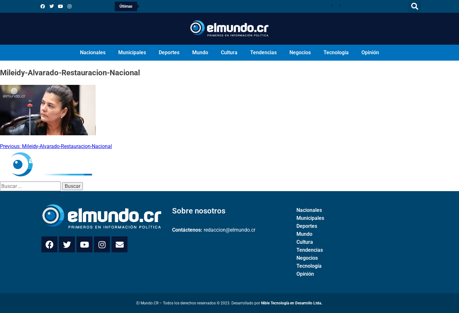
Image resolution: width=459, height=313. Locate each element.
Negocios (300, 52)
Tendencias (263, 52)
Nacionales (93, 52)
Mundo (200, 52)
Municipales (132, 52)
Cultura (229, 52)
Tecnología (336, 52)
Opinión (370, 52)
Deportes (169, 52)
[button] (414, 6)
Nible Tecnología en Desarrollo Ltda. (291, 303)
